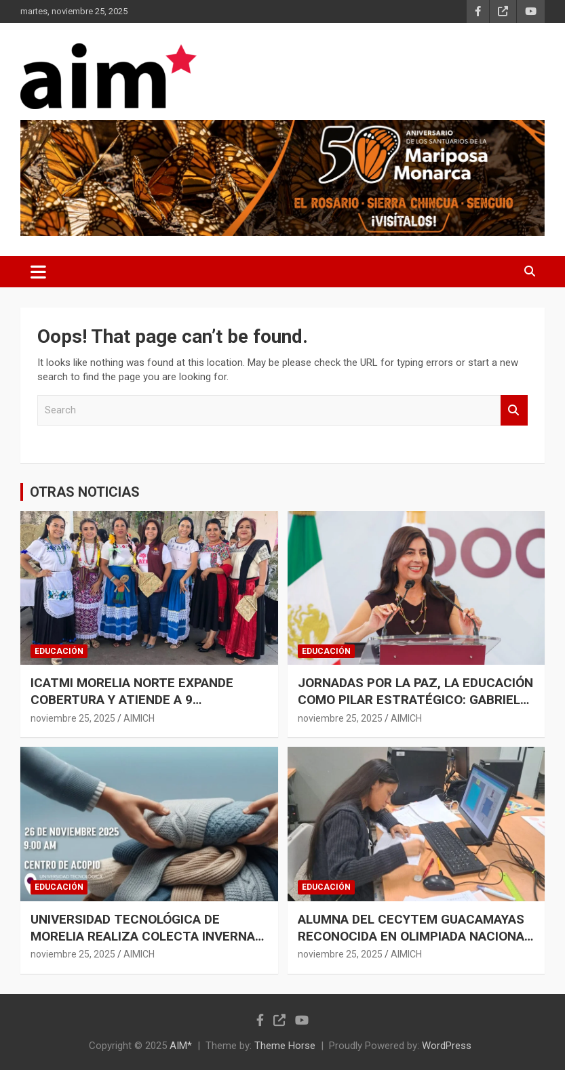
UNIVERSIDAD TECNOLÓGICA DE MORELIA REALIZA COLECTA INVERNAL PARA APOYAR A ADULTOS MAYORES (146, 935)
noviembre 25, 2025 (73, 718)
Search (514, 410)
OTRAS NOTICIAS (85, 492)
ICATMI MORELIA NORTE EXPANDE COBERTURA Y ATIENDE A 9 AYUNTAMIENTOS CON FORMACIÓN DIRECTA (136, 708)
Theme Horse (284, 1046)
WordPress (446, 1046)
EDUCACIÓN (59, 651)
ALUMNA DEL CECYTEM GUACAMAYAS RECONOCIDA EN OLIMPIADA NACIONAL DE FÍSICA (414, 935)
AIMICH (139, 718)
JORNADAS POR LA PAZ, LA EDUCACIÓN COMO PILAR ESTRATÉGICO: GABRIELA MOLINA (415, 699)
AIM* (181, 1046)
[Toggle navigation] (38, 271)
